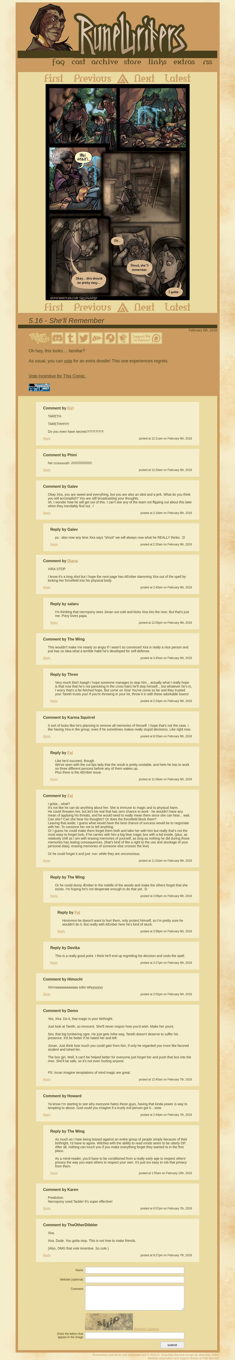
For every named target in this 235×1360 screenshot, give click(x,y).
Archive (105, 62)
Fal (70, 753)
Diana (72, 561)
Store (132, 62)
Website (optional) (71, 1279)
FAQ (59, 62)
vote (68, 361)
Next (148, 78)
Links (157, 62)
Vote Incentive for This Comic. (57, 376)
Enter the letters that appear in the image (70, 1335)
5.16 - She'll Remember (66, 320)
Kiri (70, 408)
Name (79, 1270)
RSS (208, 62)
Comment (77, 1289)
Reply (47, 438)
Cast (79, 62)
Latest (182, 78)
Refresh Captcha (146, 1329)
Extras (185, 62)
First (50, 78)
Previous (89, 78)
